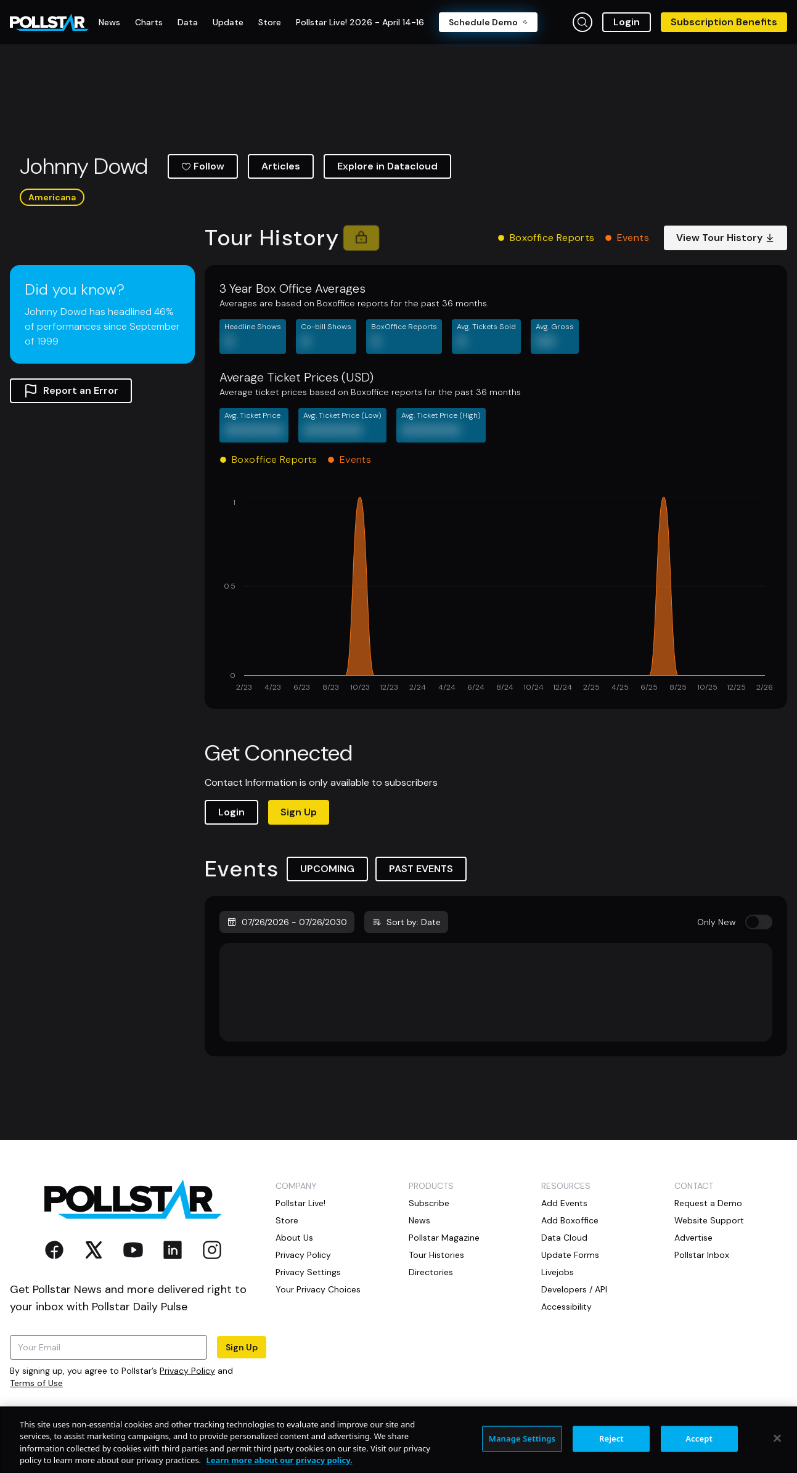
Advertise (693, 1237)
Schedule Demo (488, 22)
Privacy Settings (308, 1272)
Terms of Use (36, 1383)
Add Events (564, 1203)
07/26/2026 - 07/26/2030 (287, 922)
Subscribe (429, 1203)
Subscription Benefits (724, 21)
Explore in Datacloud (387, 166)
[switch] (758, 922)
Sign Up (298, 812)
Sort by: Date (406, 922)
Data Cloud (564, 1237)
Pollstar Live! (300, 1203)
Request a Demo (708, 1203)
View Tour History (725, 237)
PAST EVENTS (421, 868)
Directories (431, 1272)
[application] (495, 595)
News (419, 1220)
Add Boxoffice (570, 1220)
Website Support (709, 1220)
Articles (280, 166)
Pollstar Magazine (444, 1237)
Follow (202, 166)
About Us (294, 1237)
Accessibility (566, 1306)
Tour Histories (436, 1254)
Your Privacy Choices (318, 1289)
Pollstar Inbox (701, 1254)
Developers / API (574, 1289)
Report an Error (70, 390)
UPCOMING (327, 868)
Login (626, 21)
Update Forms (570, 1254)
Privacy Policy (187, 1370)
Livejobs (557, 1272)
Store (287, 1220)
